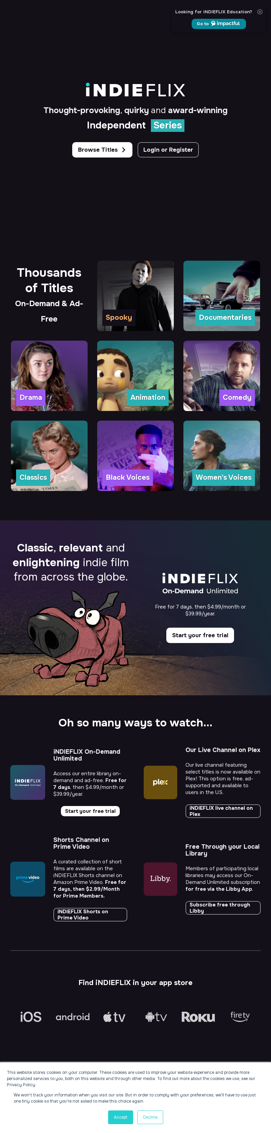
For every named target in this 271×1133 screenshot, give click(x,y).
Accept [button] (120, 1117)
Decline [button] (150, 1117)
